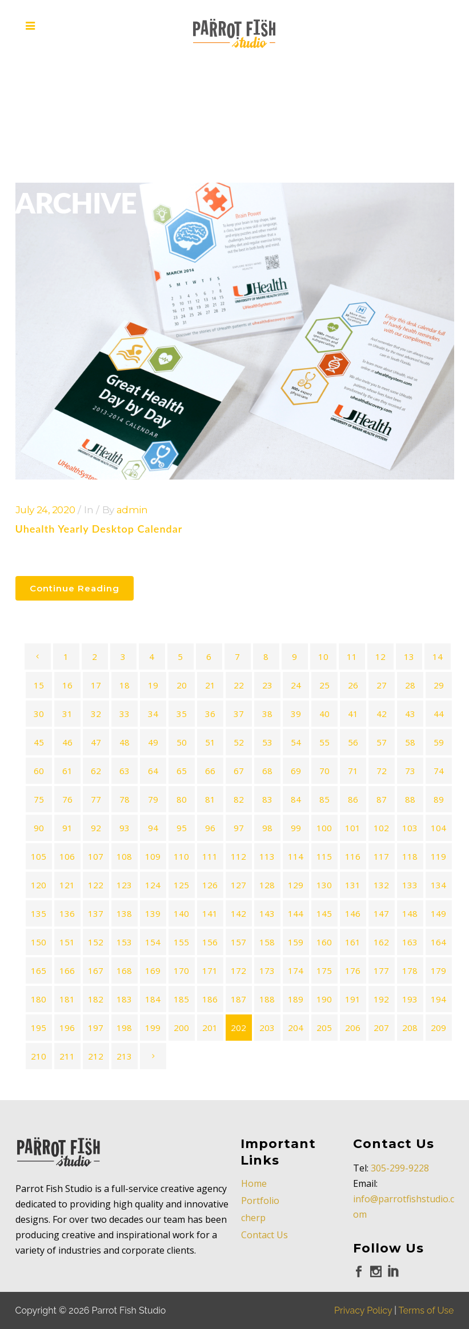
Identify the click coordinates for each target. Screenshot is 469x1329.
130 (324, 885)
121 (67, 885)
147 (381, 913)
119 (438, 856)
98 (267, 827)
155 (181, 942)
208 (410, 1027)
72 (381, 770)
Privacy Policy (363, 1310)
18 (124, 685)
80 (182, 799)
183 (124, 999)
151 (67, 942)
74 (439, 770)
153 (124, 942)
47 (96, 742)
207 (381, 1027)
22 (239, 685)
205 (324, 1027)
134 (438, 885)
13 (409, 656)
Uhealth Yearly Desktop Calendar (99, 528)
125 (181, 885)
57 (381, 742)
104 (438, 827)
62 (96, 770)
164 (438, 942)
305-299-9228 (400, 1168)
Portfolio (260, 1200)
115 (324, 856)
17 (96, 685)
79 (153, 799)
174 (295, 970)
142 (238, 913)
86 (353, 799)
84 (296, 799)
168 (124, 970)
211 (67, 1056)
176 (352, 970)
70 (324, 770)
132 (381, 885)
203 (267, 1027)
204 (295, 1027)
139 (153, 913)
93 (124, 827)
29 (439, 685)
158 (267, 942)
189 (295, 999)
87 (381, 799)
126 (210, 885)
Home (254, 1183)
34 (153, 713)
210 (38, 1056)
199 (153, 1027)
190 (324, 999)
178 (410, 970)
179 (438, 970)
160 (324, 942)
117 (381, 856)
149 (438, 913)
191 (352, 999)
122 (95, 885)
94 (153, 827)
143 (267, 913)
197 (95, 1027)
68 (267, 770)
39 (296, 713)
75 (39, 799)
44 (439, 713)
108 (124, 856)
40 (324, 713)
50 (182, 742)
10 (323, 656)
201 (210, 1027)
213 (124, 1056)
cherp (253, 1217)
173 (267, 970)
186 (210, 999)
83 (267, 799)
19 (153, 685)
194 (438, 999)
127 (238, 885)
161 (352, 942)
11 (352, 656)
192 (381, 999)
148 (410, 913)
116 (352, 856)
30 (39, 713)
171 (210, 970)
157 (238, 942)
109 (153, 856)
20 (182, 685)
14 (437, 656)
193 (410, 999)
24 (296, 685)
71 (353, 770)
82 (239, 799)
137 (95, 913)
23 (267, 685)
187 (238, 999)
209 (438, 1027)
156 (210, 942)
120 (38, 885)
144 (295, 913)
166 (67, 970)
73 (410, 770)
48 (124, 742)
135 (38, 913)
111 (210, 856)
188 (267, 999)
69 (296, 770)
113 (267, 856)
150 (38, 942)
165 (38, 970)
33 (124, 713)
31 (67, 713)
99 (296, 827)
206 (352, 1027)
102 (381, 827)
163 (410, 942)
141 (210, 913)
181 (67, 999)
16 (67, 685)
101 (352, 827)
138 (124, 913)
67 (239, 770)
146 (352, 913)
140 (181, 913)
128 (267, 885)
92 (96, 827)
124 (153, 885)
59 (439, 742)
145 (324, 913)
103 (410, 827)
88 (410, 799)
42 (381, 713)
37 (239, 713)
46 (67, 742)
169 (153, 970)
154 (153, 942)
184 (153, 999)
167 (95, 970)
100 (324, 827)
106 (67, 856)
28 (410, 685)
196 (67, 1027)
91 (67, 827)
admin (132, 510)
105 (38, 856)
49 (153, 742)
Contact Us (264, 1235)
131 (352, 885)
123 (124, 885)
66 (210, 770)
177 (381, 970)
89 (439, 799)
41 (353, 713)
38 (267, 713)
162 (381, 942)
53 (267, 742)
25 (324, 685)
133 (410, 885)
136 (67, 913)
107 (95, 856)
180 (38, 999)
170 (181, 970)
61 (67, 770)
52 (239, 742)
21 (210, 685)
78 (124, 799)
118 (410, 856)
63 (124, 770)
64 (153, 770)
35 (182, 713)
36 (210, 713)
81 (210, 799)
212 (95, 1056)
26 (353, 685)
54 (296, 742)
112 (238, 856)
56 (353, 742)
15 (39, 685)
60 (39, 770)
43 (410, 713)
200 (181, 1027)
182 (95, 999)
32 (96, 713)
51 (210, 742)
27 (381, 685)
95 (182, 827)
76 (67, 799)
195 (38, 1027)
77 (96, 799)
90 (39, 827)
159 (295, 942)
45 (39, 742)
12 (380, 656)
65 (182, 770)
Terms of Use (426, 1310)
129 (295, 885)
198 (124, 1027)
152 (95, 942)
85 (324, 799)
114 (295, 856)
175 (324, 970)
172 (238, 970)
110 (181, 856)
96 (210, 827)
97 (239, 827)
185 (181, 999)
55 (324, 742)
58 (410, 742)
